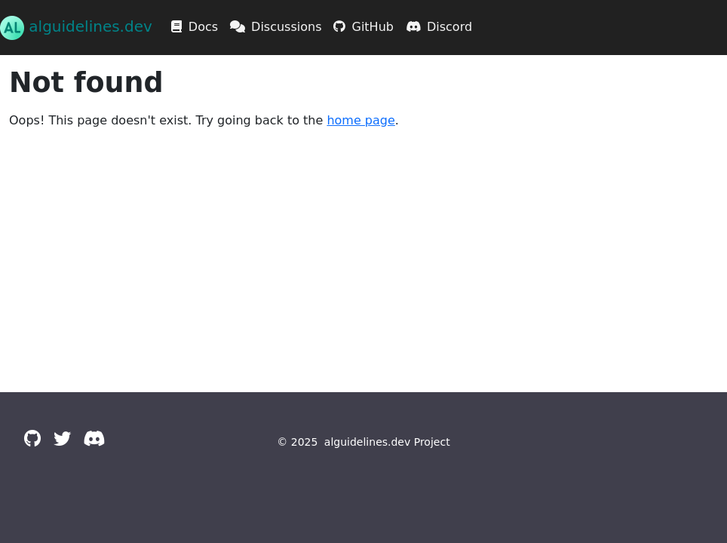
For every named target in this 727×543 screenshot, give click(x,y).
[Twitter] (62, 438)
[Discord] (94, 438)
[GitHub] (32, 438)
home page (360, 120)
